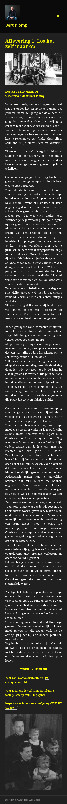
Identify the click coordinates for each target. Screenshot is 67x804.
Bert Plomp (16, 25)
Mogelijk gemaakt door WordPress (22, 799)
